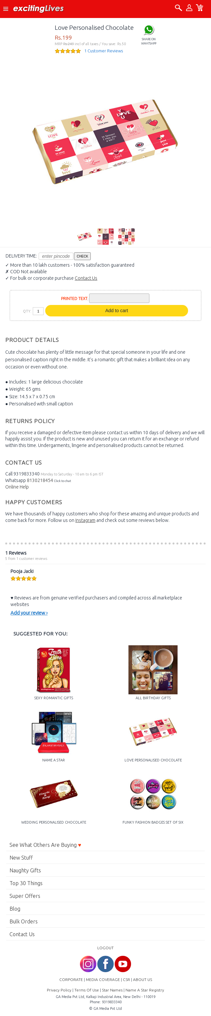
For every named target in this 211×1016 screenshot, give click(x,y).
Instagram (85, 520)
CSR (126, 979)
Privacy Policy (59, 990)
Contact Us (86, 278)
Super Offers (25, 896)
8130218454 (40, 480)
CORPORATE (71, 979)
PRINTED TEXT (74, 298)
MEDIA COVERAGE (103, 979)
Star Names (112, 990)
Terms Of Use (86, 990)
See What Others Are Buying (45, 845)
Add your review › (29, 612)
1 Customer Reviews (103, 50)
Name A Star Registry (144, 990)
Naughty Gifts (25, 870)
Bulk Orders (24, 921)
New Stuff (21, 858)
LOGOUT (105, 948)
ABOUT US (142, 979)
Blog (15, 909)
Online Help (17, 487)
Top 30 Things (26, 883)
